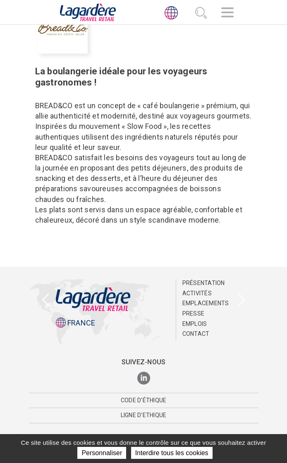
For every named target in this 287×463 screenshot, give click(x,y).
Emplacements (205, 303)
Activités (197, 293)
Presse (193, 313)
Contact (196, 333)
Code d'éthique (144, 400)
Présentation (203, 283)
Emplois (194, 324)
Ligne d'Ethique (144, 415)
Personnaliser (101, 452)
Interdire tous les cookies (171, 452)
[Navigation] (227, 13)
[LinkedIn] (143, 378)
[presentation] (45, 300)
